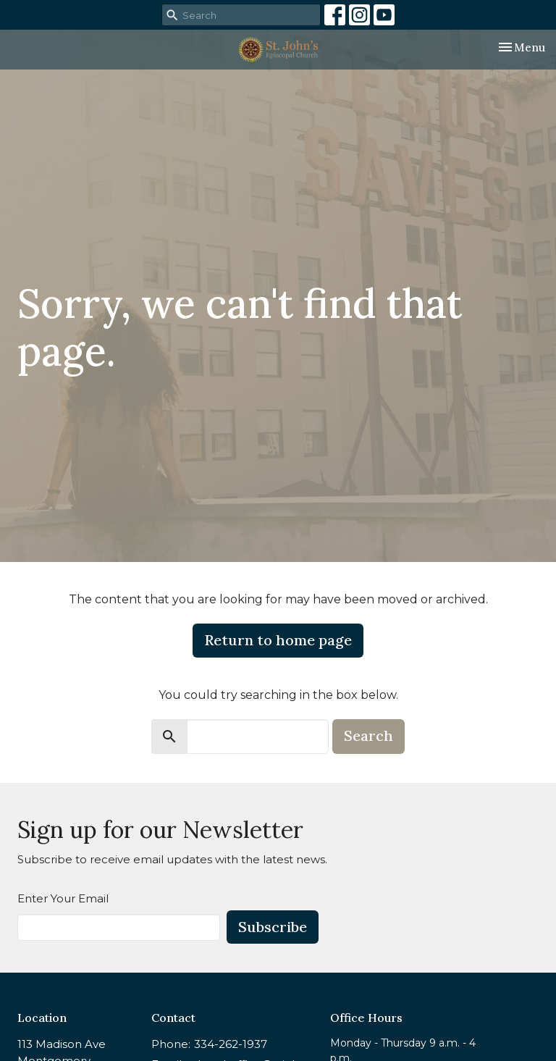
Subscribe (272, 927)
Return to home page (278, 640)
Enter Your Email (63, 898)
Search (368, 735)
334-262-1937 (230, 1044)
